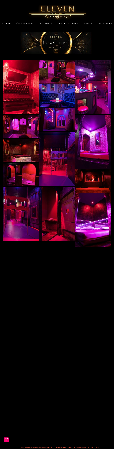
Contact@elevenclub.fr (79, 447)
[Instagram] (6, 439)
